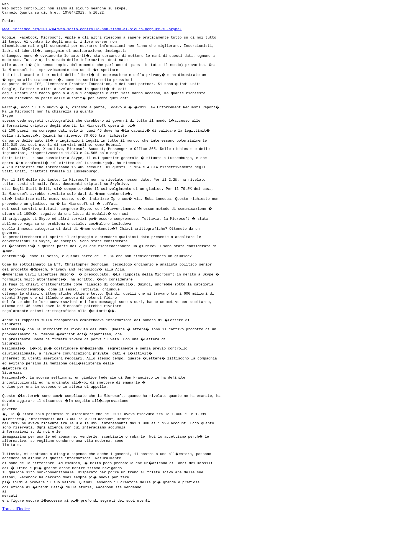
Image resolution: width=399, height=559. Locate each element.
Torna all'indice (16, 552)
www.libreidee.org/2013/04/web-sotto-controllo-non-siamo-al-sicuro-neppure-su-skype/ (91, 34)
